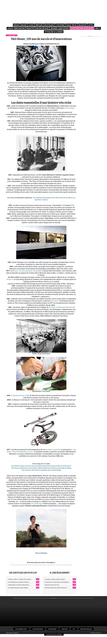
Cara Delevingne (37, 503)
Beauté (30, 28)
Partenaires (52, 629)
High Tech (71, 25)
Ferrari (9, 279)
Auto (90, 25)
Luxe (30, 25)
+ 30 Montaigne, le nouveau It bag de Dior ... (19, 584)
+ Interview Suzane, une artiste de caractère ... (56, 587)
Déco (97, 28)
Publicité (64, 629)
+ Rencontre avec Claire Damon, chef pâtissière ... (57, 582)
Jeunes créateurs (59, 28)
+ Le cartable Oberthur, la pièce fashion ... (18, 587)
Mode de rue (42, 28)
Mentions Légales (86, 629)
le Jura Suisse (69, 108)
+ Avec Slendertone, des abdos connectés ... (19, 582)
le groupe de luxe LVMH (20, 395)
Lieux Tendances (16, 28)
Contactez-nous (37, 629)
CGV (74, 629)
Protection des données (54, 634)
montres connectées (53, 449)
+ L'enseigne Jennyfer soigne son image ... (55, 579)
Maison (82, 25)
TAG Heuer (54, 301)
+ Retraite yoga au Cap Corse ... (52, 584)
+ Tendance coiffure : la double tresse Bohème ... (20, 579)
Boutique (49, 25)
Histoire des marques (82, 28)
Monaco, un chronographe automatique (27, 271)
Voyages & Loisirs (54, 31)
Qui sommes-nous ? (21, 629)
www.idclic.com (98, 632)
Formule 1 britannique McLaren (61, 307)
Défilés (38, 25)
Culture (60, 25)
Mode (23, 25)
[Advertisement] (90, 62)
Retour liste (11, 35)
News (16, 25)
